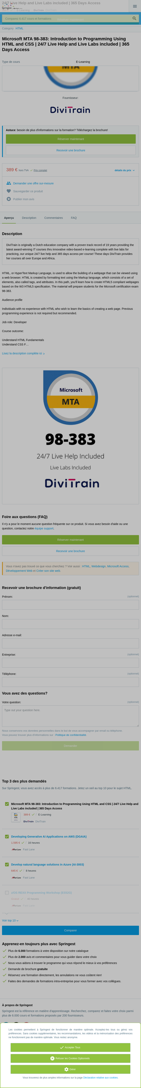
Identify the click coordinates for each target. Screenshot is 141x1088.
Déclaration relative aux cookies (100, 1077)
